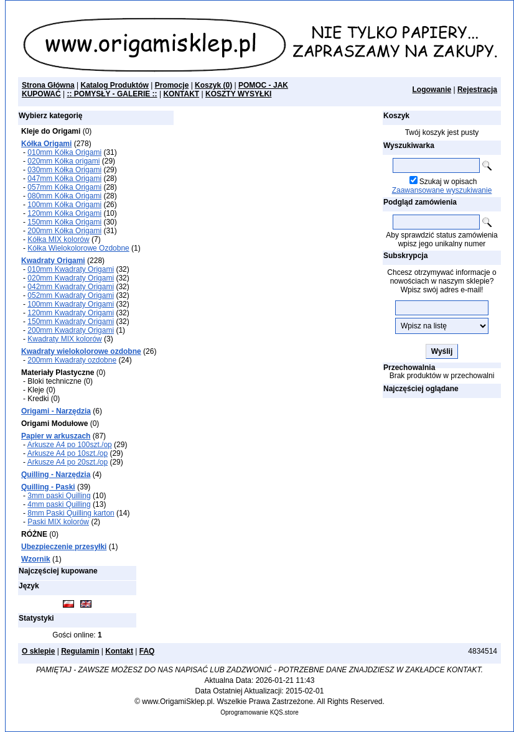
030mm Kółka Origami (64, 169)
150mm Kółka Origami (64, 222)
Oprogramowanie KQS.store (259, 712)
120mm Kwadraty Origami (70, 312)
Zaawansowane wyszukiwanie (442, 190)
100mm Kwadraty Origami (70, 304)
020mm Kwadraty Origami (70, 278)
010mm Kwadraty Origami (70, 269)
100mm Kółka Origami (64, 204)
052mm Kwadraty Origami (70, 295)
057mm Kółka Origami (64, 187)
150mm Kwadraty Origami (70, 321)
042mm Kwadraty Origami (70, 286)
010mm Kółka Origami (64, 152)
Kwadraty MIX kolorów (64, 339)
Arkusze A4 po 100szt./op (69, 444)
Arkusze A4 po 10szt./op (67, 453)
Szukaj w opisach (448, 181)
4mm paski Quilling (58, 504)
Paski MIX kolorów (58, 521)
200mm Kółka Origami (64, 230)
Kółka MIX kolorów (58, 239)
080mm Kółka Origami (64, 196)
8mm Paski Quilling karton (70, 513)
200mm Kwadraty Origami (70, 330)
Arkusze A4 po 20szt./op (67, 462)
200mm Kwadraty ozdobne (71, 360)
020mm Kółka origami (63, 161)
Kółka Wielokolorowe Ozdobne (78, 248)
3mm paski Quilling (58, 495)
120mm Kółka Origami (64, 213)
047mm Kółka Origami (64, 178)
